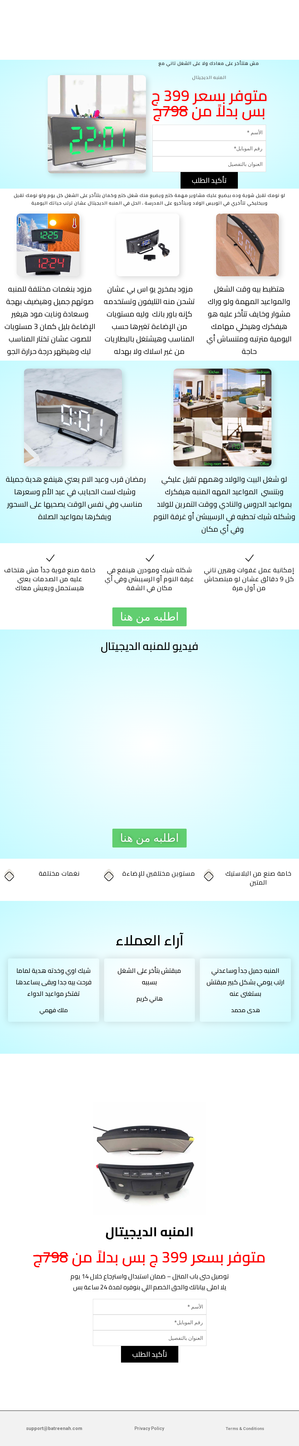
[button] (149, 616)
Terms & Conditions (245, 1428)
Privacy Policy (149, 1428)
